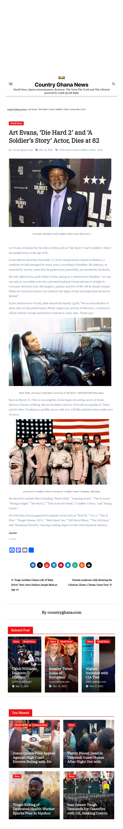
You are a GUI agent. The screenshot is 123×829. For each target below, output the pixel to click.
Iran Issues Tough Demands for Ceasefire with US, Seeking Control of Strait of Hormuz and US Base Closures (87, 813)
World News (16, 123)
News (16, 641)
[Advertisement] (62, 47)
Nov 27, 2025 (96, 686)
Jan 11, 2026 (22, 686)
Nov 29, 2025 (60, 686)
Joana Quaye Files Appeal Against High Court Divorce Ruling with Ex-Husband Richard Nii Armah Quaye (34, 762)
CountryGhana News (17, 109)
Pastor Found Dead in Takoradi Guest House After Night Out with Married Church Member (87, 759)
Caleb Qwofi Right (22, 682)
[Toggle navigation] (10, 84)
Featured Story (39, 724)
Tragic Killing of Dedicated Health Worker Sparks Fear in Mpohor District (34, 811)
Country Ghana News (61, 84)
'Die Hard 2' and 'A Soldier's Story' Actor (81, 150)
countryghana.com (23, 150)
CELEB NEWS (21, 724)
